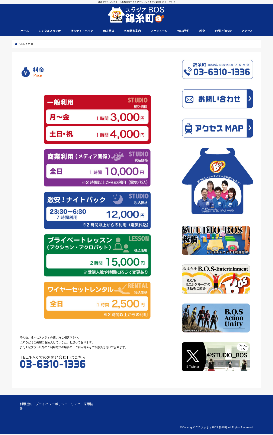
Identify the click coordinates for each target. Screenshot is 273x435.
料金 (202, 32)
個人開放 (108, 32)
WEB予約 (183, 32)
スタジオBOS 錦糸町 (214, 428)
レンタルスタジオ (50, 32)
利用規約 (26, 405)
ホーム (24, 32)
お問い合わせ (223, 32)
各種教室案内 (132, 32)
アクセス (247, 32)
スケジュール (159, 32)
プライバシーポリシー (52, 405)
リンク (75, 405)
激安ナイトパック (82, 32)
